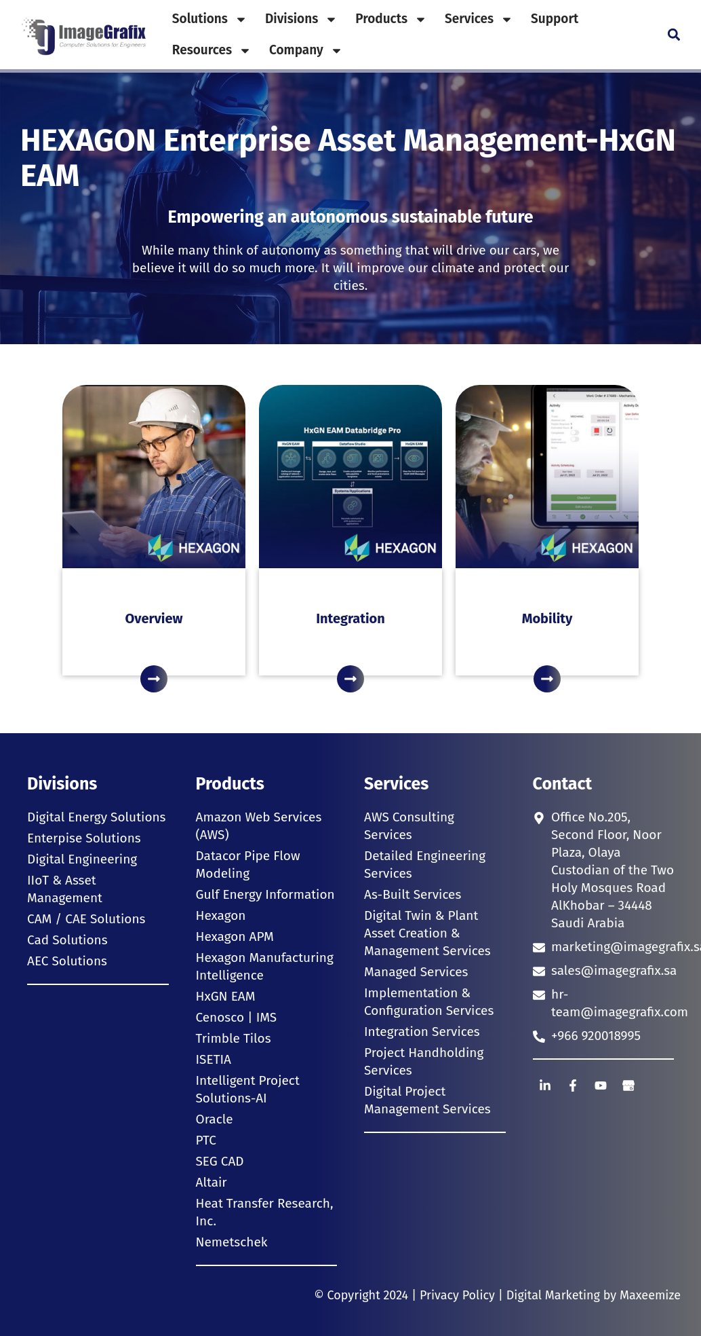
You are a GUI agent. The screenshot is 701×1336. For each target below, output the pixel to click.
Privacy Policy (457, 1295)
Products (391, 19)
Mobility (547, 618)
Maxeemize (650, 1295)
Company (306, 50)
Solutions (209, 19)
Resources (212, 50)
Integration (350, 618)
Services (479, 19)
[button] (673, 35)
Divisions (301, 19)
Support (554, 18)
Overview (154, 618)
